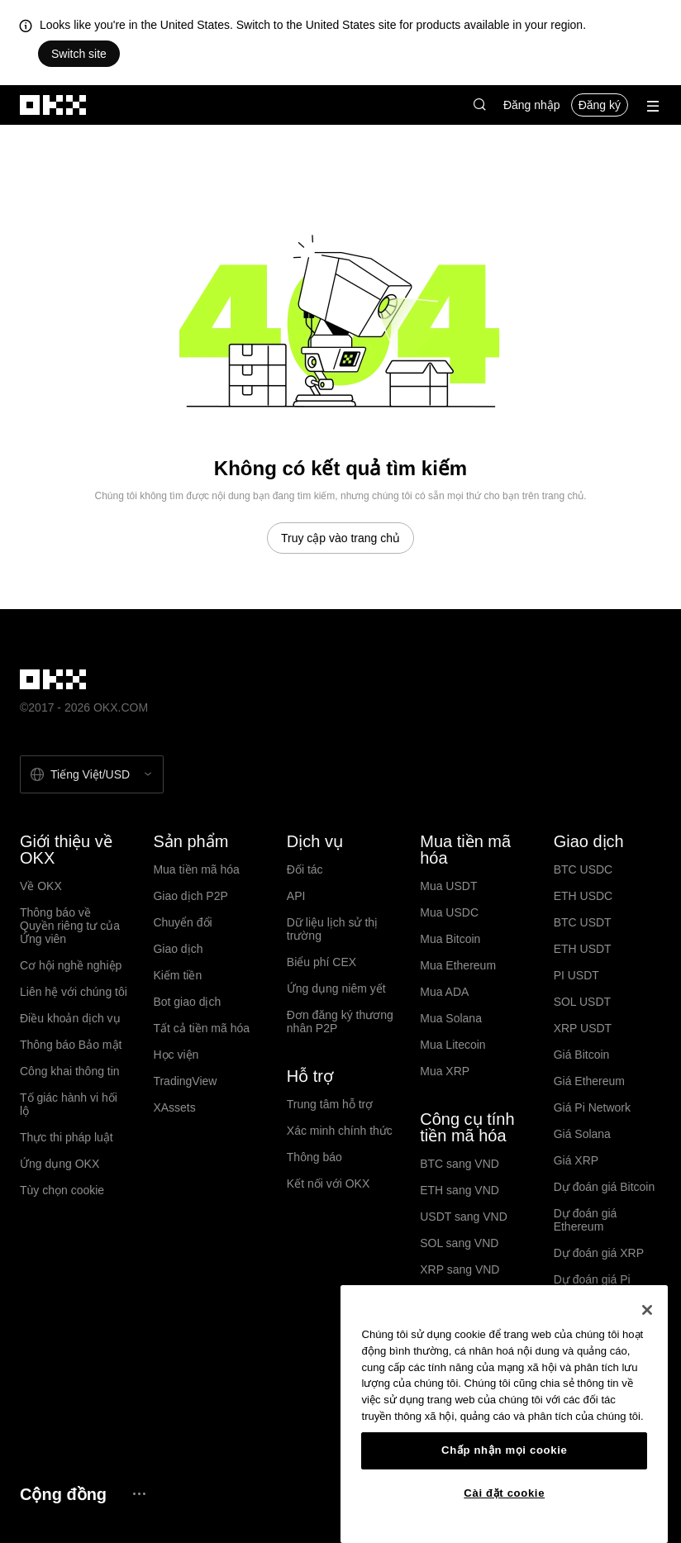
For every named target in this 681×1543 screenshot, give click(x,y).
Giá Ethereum (589, 1081)
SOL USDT (583, 1001)
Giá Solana (582, 1134)
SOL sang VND (459, 1243)
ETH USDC (583, 895)
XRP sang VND (459, 1269)
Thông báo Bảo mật (70, 1044)
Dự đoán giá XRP (599, 1253)
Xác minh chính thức (340, 1130)
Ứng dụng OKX (59, 1163)
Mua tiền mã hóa (196, 869)
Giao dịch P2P (190, 895)
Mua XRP (444, 1071)
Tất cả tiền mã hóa (201, 1028)
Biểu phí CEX (321, 962)
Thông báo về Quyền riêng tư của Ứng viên (70, 925)
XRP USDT (583, 1028)
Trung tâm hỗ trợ (330, 1104)
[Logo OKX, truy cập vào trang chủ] (54, 105)
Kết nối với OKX (328, 1183)
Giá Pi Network (592, 1107)
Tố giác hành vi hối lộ (68, 1104)
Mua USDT (448, 886)
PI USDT (576, 975)
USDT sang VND (463, 1216)
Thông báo (314, 1157)
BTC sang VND (459, 1163)
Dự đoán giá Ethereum (585, 1220)
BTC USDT (583, 922)
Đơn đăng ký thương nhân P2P (340, 1021)
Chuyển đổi (182, 922)
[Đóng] (647, 1310)
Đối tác (305, 869)
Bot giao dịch (187, 1001)
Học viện (175, 1054)
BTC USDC (583, 869)
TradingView (185, 1081)
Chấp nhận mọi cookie (504, 1450)
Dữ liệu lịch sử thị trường (332, 929)
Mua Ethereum (458, 965)
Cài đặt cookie (504, 1493)
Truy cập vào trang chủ (340, 538)
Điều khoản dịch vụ (70, 1018)
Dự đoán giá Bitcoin (604, 1186)
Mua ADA (444, 991)
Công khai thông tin (70, 1071)
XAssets (174, 1107)
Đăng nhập (531, 105)
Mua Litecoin (452, 1044)
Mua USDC (449, 912)
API (296, 895)
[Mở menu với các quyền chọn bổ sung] (653, 106)
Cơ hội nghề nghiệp (70, 965)
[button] (479, 105)
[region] (504, 1414)
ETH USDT (583, 948)
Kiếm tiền (177, 975)
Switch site (79, 53)
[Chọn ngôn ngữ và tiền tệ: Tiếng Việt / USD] (92, 774)
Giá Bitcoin (582, 1054)
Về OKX (41, 886)
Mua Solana (451, 1018)
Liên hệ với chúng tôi (73, 991)
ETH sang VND (459, 1190)
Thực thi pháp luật (66, 1137)
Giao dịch (177, 948)
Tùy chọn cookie (62, 1190)
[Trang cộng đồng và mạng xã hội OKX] (138, 1493)
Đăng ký (600, 105)
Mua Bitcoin (450, 938)
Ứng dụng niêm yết (336, 988)
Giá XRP (576, 1160)
